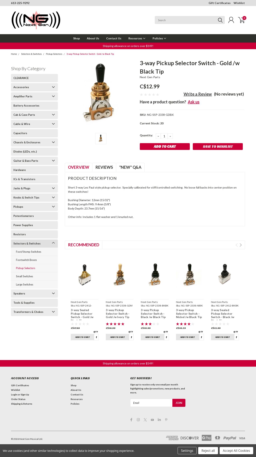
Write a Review (198, 94)
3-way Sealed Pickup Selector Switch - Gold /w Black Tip (82, 315)
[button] (128, 46)
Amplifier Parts (22, 96)
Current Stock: (151, 123)
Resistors (19, 234)
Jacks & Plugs (21, 188)
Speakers (19, 293)
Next (240, 244)
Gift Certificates (220, 3)
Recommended (83, 244)
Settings (187, 450)
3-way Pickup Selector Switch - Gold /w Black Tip (90, 54)
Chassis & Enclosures (26, 142)
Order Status (18, 399)
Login (14, 394)
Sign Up (25, 394)
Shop (76, 38)
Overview (78, 167)
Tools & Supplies (24, 302)
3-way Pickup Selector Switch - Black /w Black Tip (153, 313)
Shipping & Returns (21, 403)
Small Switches (24, 276)
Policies (159, 38)
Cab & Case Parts (24, 114)
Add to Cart (82, 336)
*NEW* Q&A (130, 167)
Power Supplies (23, 225)
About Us (93, 38)
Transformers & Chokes (28, 311)
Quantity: (146, 135)
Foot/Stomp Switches (28, 251)
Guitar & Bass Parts (25, 160)
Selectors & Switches (31, 54)
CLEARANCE (21, 78)
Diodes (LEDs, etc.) (25, 151)
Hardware (19, 170)
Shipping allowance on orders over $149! (128, 46)
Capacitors (20, 133)
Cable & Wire (21, 124)
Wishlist (239, 3)
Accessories (21, 87)
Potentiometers (23, 216)
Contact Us (113, 38)
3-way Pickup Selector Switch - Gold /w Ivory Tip (117, 313)
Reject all (208, 450)
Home (14, 54)
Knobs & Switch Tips (26, 197)
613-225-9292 (20, 3)
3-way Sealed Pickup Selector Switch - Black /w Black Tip (222, 315)
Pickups (18, 206)
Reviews (104, 167)
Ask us (193, 101)
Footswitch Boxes (26, 259)
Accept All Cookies (236, 450)
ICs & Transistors (24, 179)
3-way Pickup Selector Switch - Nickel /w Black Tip (189, 313)
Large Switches (24, 284)
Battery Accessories (26, 105)
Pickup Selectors (54, 54)
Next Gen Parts (150, 77)
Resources (137, 38)
